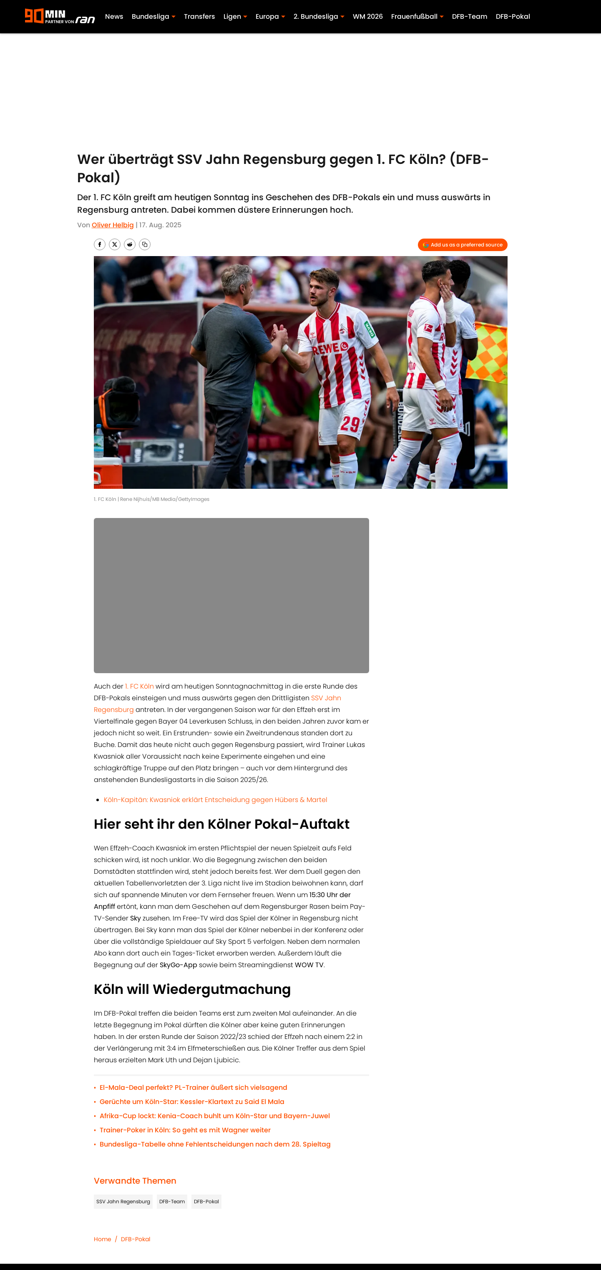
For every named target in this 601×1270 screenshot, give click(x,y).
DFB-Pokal (513, 16)
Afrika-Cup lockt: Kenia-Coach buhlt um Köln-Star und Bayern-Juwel (215, 1116)
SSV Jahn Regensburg (123, 1201)
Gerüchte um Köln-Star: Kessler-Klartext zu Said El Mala (192, 1102)
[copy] (145, 244)
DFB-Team (470, 16)
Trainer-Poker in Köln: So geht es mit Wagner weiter (185, 1130)
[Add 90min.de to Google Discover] (463, 245)
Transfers (199, 16)
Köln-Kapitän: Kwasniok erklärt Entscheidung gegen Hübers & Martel (215, 800)
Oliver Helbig (113, 225)
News (114, 16)
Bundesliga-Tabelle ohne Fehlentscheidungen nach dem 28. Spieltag (215, 1144)
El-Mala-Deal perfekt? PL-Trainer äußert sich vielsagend (193, 1087)
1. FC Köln (139, 686)
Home (102, 1239)
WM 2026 (368, 16)
